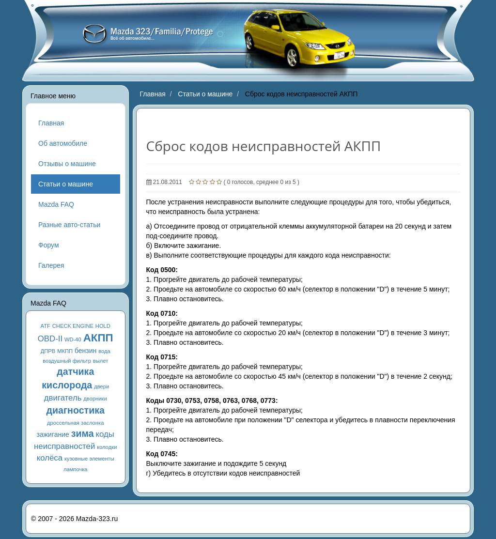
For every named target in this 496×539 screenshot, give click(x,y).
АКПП (98, 338)
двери (101, 386)
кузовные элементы (89, 459)
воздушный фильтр (67, 361)
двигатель (63, 397)
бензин (85, 350)
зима (82, 433)
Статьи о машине (65, 184)
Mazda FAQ (56, 204)
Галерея (51, 265)
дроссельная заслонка (75, 423)
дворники (95, 398)
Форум (48, 245)
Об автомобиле (62, 143)
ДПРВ (48, 351)
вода (104, 351)
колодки (107, 447)
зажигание (53, 434)
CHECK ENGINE (72, 326)
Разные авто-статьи (69, 225)
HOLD (102, 326)
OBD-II (50, 338)
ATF (45, 326)
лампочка (75, 469)
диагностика (75, 410)
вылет (100, 361)
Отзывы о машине (67, 164)
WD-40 (72, 339)
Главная (51, 123)
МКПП (65, 351)
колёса (49, 457)
